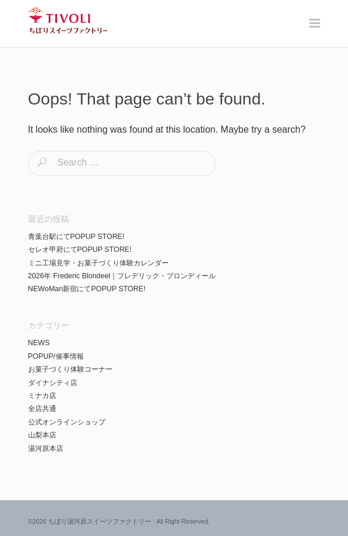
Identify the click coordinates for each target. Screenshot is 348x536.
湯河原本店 (45, 448)
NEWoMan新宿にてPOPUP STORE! (87, 289)
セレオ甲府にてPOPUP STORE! (80, 249)
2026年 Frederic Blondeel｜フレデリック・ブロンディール (122, 276)
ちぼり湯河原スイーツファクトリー (99, 521)
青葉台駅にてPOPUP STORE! (76, 236)
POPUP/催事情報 (56, 356)
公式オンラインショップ (66, 422)
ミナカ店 (42, 396)
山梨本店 (42, 435)
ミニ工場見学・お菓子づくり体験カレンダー (98, 263)
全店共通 (42, 408)
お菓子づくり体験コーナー (70, 369)
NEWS (39, 343)
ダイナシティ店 (52, 383)
